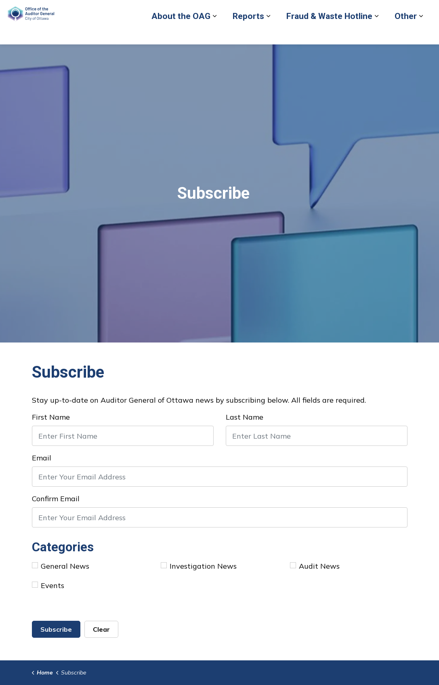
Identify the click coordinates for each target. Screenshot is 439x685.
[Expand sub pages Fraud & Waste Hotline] (231, 55)
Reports (103, 55)
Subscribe (56, 629)
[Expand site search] (425, 33)
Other (260, 55)
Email (41, 457)
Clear (101, 629)
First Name (51, 417)
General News (60, 566)
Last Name (244, 417)
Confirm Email (56, 498)
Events (48, 585)
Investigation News (199, 566)
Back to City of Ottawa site (314, 33)
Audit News (315, 566)
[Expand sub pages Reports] (123, 55)
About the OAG (35, 55)
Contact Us (372, 33)
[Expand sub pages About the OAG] (69, 55)
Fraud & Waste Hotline (184, 55)
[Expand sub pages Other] (275, 55)
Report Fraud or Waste (239, 33)
